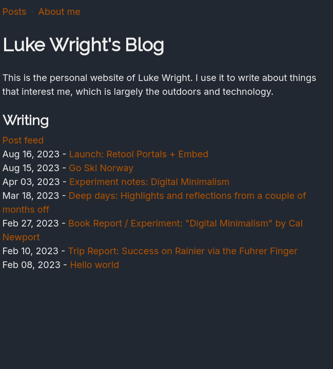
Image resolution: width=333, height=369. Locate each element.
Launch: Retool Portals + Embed (139, 154)
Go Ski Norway (101, 167)
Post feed (23, 140)
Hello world (94, 264)
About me (59, 11)
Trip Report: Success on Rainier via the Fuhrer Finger (183, 250)
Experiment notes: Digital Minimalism (149, 181)
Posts (15, 11)
